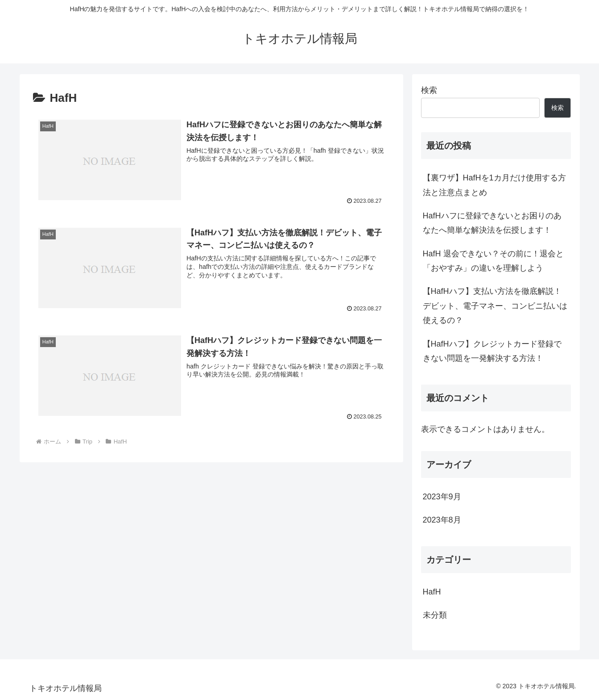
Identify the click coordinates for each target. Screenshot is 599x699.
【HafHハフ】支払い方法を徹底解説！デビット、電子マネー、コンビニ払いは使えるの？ (495, 306)
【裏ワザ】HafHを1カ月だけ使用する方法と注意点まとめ (494, 185)
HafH (432, 591)
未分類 (435, 615)
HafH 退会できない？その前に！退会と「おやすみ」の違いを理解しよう (493, 260)
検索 (429, 90)
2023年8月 (442, 519)
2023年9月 (442, 496)
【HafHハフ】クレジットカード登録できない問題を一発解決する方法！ (492, 351)
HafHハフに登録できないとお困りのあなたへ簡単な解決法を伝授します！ (492, 222)
